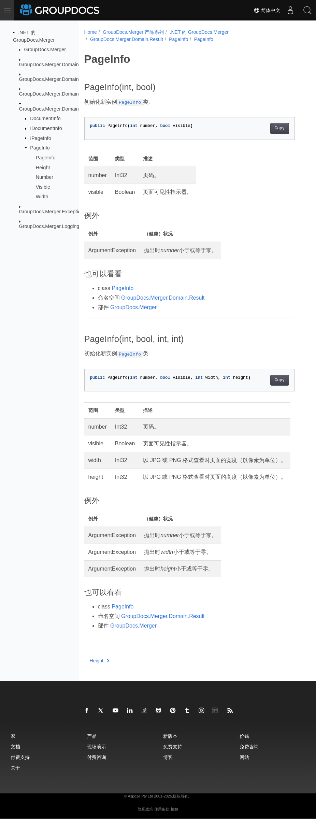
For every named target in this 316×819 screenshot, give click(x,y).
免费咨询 (249, 746)
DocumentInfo (45, 118)
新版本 (170, 736)
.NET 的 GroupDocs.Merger (199, 32)
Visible (43, 187)
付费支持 (20, 757)
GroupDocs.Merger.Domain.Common (59, 79)
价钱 (244, 736)
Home (90, 32)
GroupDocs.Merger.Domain (49, 64)
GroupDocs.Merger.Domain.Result (56, 109)
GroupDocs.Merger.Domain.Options (58, 94)
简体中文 (267, 10)
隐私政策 (145, 809)
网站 (244, 757)
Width (42, 196)
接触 (174, 809)
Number (44, 177)
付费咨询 (96, 757)
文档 (15, 746)
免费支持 (172, 746)
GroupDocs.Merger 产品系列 (133, 32)
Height (43, 167)
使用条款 (161, 809)
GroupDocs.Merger (45, 49)
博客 (168, 757)
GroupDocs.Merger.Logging (49, 226)
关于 (15, 767)
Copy (280, 128)
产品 (92, 736)
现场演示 (96, 746)
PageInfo (40, 147)
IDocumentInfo (46, 128)
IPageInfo (40, 138)
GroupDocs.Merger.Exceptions (52, 211)
